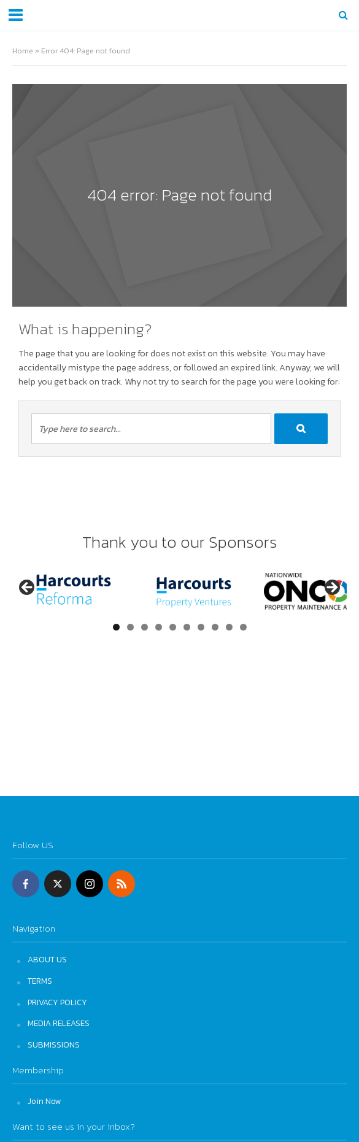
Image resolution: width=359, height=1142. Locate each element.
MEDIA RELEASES (59, 1023)
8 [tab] (215, 627)
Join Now (44, 1101)
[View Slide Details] (73, 591)
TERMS (40, 981)
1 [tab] (116, 627)
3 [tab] (144, 627)
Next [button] (331, 588)
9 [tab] (229, 627)
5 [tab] (172, 627)
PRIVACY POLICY (57, 1002)
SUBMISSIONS (54, 1044)
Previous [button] (27, 588)
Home (22, 50)
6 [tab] (186, 627)
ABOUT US (47, 959)
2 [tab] (130, 627)
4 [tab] (158, 627)
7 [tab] (201, 627)
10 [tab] (243, 627)
